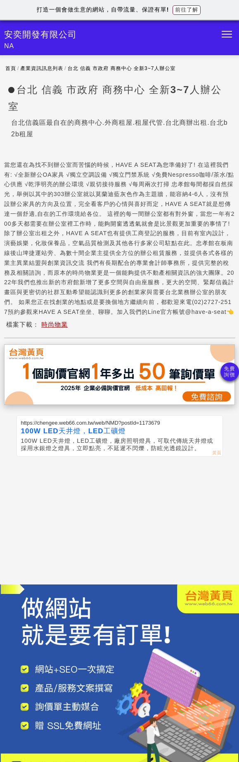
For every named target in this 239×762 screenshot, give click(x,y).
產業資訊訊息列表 (41, 68)
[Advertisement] (119, 518)
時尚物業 (54, 324)
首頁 (10, 68)
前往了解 (186, 10)
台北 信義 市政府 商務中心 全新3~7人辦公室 (122, 68)
